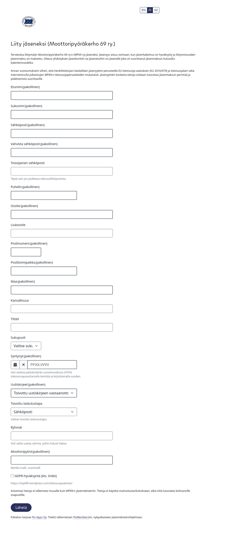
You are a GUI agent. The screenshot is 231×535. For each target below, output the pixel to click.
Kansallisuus (20, 300)
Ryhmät (16, 427)
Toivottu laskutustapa (26, 403)
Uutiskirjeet (28, 384)
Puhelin (25, 187)
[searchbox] (19, 435)
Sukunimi (26, 106)
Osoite (24, 206)
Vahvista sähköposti (34, 144)
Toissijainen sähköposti (28, 163)
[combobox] (62, 435)
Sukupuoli (18, 337)
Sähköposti (28, 125)
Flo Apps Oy (39, 517)
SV (156, 10)
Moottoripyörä (30, 451)
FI (150, 10)
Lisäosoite (18, 225)
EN (143, 10)
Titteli (15, 319)
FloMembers (81, 517)
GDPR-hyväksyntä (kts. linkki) (34, 476)
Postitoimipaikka (32, 262)
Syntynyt (26, 356)
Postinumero (29, 243)
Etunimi (25, 87)
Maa (23, 281)
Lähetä (21, 507)
